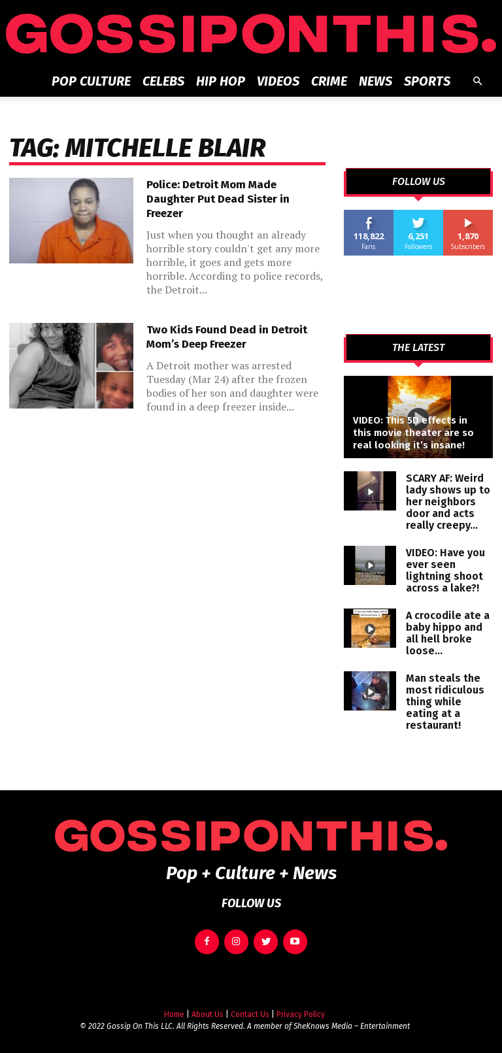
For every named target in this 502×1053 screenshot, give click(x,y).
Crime (329, 81)
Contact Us (250, 1009)
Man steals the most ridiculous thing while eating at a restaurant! (445, 701)
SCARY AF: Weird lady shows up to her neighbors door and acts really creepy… (448, 501)
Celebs (163, 81)
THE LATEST (418, 348)
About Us (208, 1009)
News (375, 81)
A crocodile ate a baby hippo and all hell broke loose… (448, 633)
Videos (278, 81)
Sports (427, 81)
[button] (477, 81)
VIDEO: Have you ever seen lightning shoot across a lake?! (445, 570)
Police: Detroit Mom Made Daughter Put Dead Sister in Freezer (218, 199)
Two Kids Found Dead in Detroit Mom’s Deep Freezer (226, 337)
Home (174, 1009)
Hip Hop (220, 81)
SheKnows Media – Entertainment (351, 1021)
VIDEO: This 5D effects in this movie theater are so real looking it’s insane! (413, 432)
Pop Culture (91, 81)
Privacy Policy (300, 1009)
